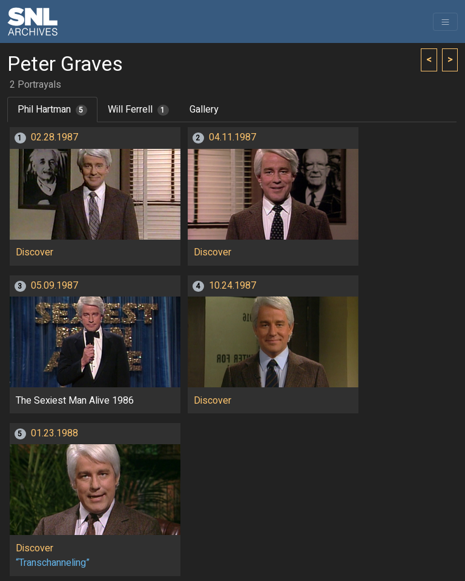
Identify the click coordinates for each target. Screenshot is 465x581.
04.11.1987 (232, 137)
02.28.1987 (54, 137)
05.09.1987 (54, 285)
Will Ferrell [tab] (138, 109)
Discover (34, 252)
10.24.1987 (232, 285)
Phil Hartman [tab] (52, 109)
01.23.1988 (54, 433)
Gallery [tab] (204, 109)
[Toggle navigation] (445, 22)
